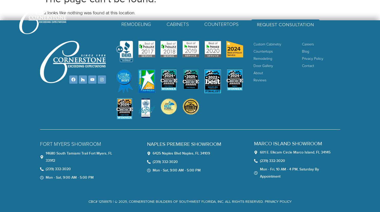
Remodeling (157, 24)
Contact (285, 11)
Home (186, 11)
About (204, 11)
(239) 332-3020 (321, 10)
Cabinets (198, 24)
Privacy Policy (278, 201)
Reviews (224, 11)
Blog (266, 11)
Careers (247, 11)
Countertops (242, 24)
